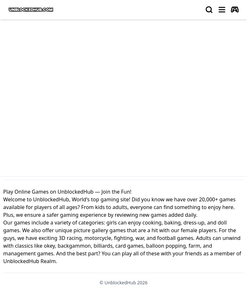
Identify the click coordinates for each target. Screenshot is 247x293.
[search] (209, 10)
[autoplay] (235, 10)
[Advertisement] (123, 73)
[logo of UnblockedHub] (30, 10)
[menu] (222, 10)
